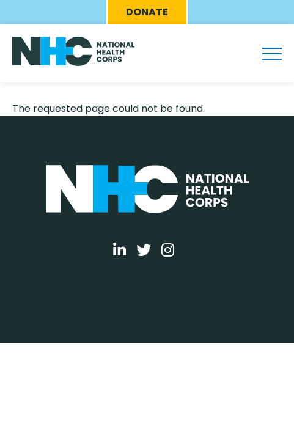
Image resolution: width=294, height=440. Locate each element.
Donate (147, 12)
